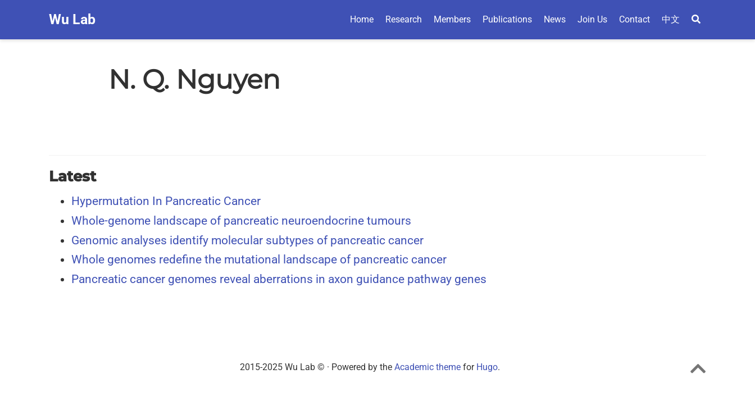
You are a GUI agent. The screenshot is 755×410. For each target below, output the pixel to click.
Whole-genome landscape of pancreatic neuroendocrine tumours (241, 220)
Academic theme (427, 367)
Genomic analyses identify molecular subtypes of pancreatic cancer (247, 240)
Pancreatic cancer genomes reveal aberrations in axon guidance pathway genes (278, 279)
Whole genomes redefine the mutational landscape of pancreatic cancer (259, 259)
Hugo (487, 367)
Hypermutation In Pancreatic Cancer (166, 201)
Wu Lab (72, 19)
